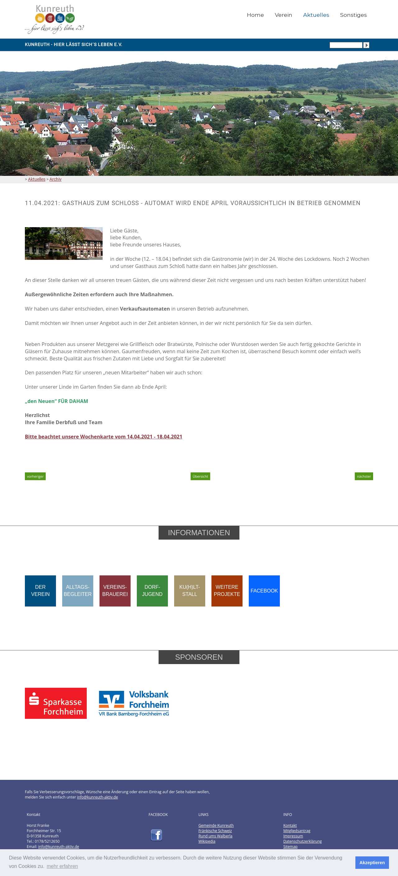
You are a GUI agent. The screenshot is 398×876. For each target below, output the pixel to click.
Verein (283, 15)
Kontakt (290, 825)
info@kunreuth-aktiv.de (97, 797)
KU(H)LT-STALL (189, 590)
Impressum (293, 836)
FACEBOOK (264, 590)
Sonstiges (353, 15)
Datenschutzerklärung (302, 841)
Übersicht (200, 476)
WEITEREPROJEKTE (227, 590)
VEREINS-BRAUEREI (115, 590)
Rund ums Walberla (215, 836)
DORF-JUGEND (152, 590)
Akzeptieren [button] (372, 862)
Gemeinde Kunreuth (216, 825)
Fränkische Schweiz (215, 830)
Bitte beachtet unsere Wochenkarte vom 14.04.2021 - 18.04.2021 (103, 436)
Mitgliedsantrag (296, 830)
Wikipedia (206, 841)
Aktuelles (316, 15)
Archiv (55, 179)
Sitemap (290, 846)
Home (255, 15)
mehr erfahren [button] (62, 866)
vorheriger (35, 476)
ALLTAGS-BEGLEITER (78, 590)
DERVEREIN (40, 590)
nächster (364, 476)
